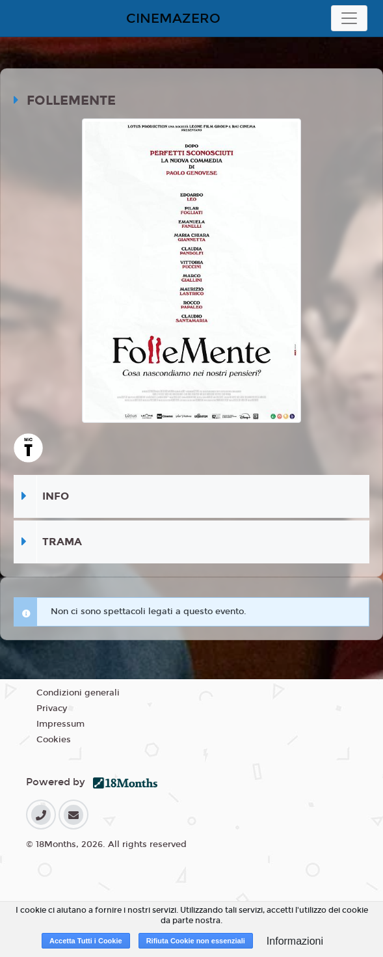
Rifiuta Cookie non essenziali (195, 941)
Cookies (53, 740)
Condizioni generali (78, 693)
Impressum (60, 724)
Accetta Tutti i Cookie (85, 941)
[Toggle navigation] (349, 18)
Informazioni (295, 941)
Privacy (51, 708)
